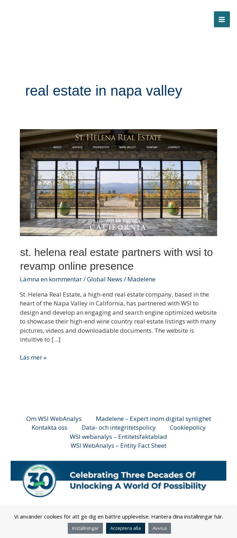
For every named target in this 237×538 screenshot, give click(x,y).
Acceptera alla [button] (125, 528)
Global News (104, 279)
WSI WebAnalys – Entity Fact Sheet (118, 445)
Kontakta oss (49, 427)
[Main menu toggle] (222, 19)
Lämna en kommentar (51, 279)
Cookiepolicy (188, 427)
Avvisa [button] (160, 528)
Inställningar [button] (85, 528)
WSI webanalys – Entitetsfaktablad (118, 437)
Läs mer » (33, 357)
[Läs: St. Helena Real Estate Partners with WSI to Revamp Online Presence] (118, 182)
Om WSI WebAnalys (54, 418)
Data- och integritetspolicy (119, 427)
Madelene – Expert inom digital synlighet (153, 418)
